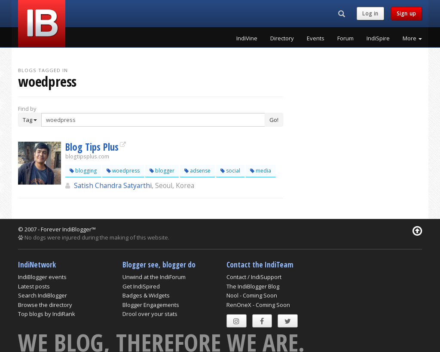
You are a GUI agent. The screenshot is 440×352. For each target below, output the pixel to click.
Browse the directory (45, 305)
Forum (345, 38)
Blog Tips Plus (92, 147)
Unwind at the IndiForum (154, 277)
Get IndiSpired (141, 286)
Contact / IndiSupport (253, 277)
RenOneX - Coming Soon (258, 305)
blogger (162, 170)
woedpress (123, 170)
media (260, 170)
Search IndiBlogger (42, 295)
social (230, 170)
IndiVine (246, 38)
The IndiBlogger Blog (252, 286)
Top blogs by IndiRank (46, 314)
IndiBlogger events (42, 277)
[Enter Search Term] (153, 120)
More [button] (412, 38)
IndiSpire (378, 38)
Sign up (406, 13)
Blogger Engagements (150, 305)
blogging (83, 170)
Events (315, 38)
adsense (197, 170)
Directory (282, 38)
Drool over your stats (149, 314)
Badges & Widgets (146, 295)
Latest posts (34, 286)
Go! (273, 120)
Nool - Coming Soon (251, 295)
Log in (370, 13)
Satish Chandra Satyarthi (113, 185)
